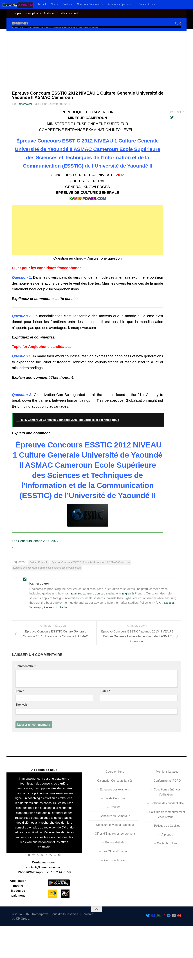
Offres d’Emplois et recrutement (115, 850)
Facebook (169, 619)
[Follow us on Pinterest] (179, 932)
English (130, 610)
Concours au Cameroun (115, 832)
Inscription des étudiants (40, 13)
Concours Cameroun (88, 4)
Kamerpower (25, 103)
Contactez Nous (167, 860)
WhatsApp (36, 624)
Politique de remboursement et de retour (167, 831)
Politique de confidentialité (167, 819)
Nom (19, 707)
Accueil (42, 4)
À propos (167, 851)
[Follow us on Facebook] (153, 932)
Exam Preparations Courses (89, 610)
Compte (16, 13)
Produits (67, 4)
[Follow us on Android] (158, 932)
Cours (54, 4)
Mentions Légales (167, 788)
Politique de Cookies (167, 842)
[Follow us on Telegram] (169, 932)
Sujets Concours (114, 814)
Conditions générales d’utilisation (167, 809)
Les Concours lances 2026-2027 (38, 557)
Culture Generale (39, 578)
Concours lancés (114, 876)
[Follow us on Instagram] (163, 932)
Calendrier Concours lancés (115, 797)
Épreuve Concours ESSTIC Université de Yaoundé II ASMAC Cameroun (90, 578)
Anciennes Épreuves (119, 4)
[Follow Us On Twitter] (148, 932)
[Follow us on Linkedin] (174, 932)
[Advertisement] (96, 58)
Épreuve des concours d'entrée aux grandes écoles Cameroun (47, 584)
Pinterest (51, 624)
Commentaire (25, 682)
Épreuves (21, 23)
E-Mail (105, 707)
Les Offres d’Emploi (114, 868)
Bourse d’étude (147, 4)
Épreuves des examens (115, 806)
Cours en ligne (115, 788)
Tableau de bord (68, 13)
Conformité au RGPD (167, 797)
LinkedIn (64, 624)
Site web (21, 721)
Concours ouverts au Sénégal (115, 841)
